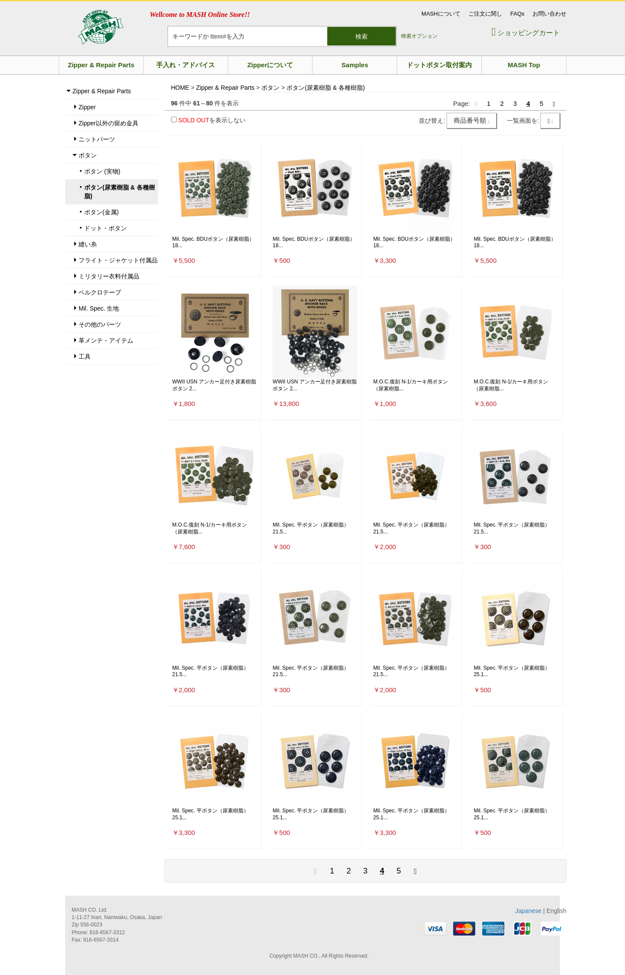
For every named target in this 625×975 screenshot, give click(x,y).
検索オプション (419, 36)
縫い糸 (88, 244)
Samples (355, 65)
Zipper (87, 107)
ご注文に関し (485, 13)
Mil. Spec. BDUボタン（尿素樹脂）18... (213, 242)
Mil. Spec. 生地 (99, 308)
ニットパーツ (97, 139)
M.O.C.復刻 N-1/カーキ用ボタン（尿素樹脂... (410, 385)
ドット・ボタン (105, 228)
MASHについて (441, 13)
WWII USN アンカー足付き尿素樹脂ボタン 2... (214, 385)
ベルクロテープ (100, 292)
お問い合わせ (549, 13)
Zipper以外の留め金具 (108, 123)
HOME (180, 87)
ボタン (88, 155)
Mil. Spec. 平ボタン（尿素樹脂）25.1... (512, 671)
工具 (85, 356)
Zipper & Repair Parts (101, 65)
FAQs (517, 13)
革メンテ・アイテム (106, 340)
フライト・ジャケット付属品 (118, 260)
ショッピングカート (525, 32)
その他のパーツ (100, 324)
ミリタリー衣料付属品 (109, 276)
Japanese (528, 910)
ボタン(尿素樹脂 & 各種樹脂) (119, 192)
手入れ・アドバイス (185, 65)
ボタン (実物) (102, 171)
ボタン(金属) (101, 212)
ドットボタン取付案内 (439, 65)
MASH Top (524, 65)
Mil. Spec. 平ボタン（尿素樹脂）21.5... (311, 528)
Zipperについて (270, 65)
